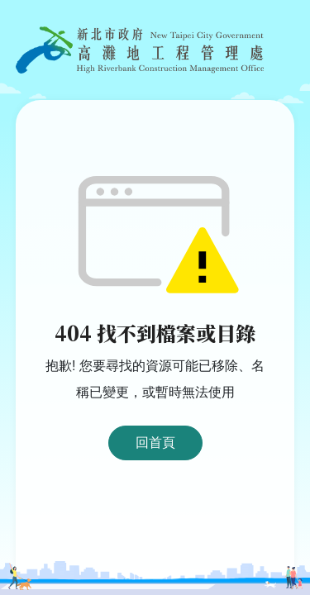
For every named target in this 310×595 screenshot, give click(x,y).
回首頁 (155, 443)
